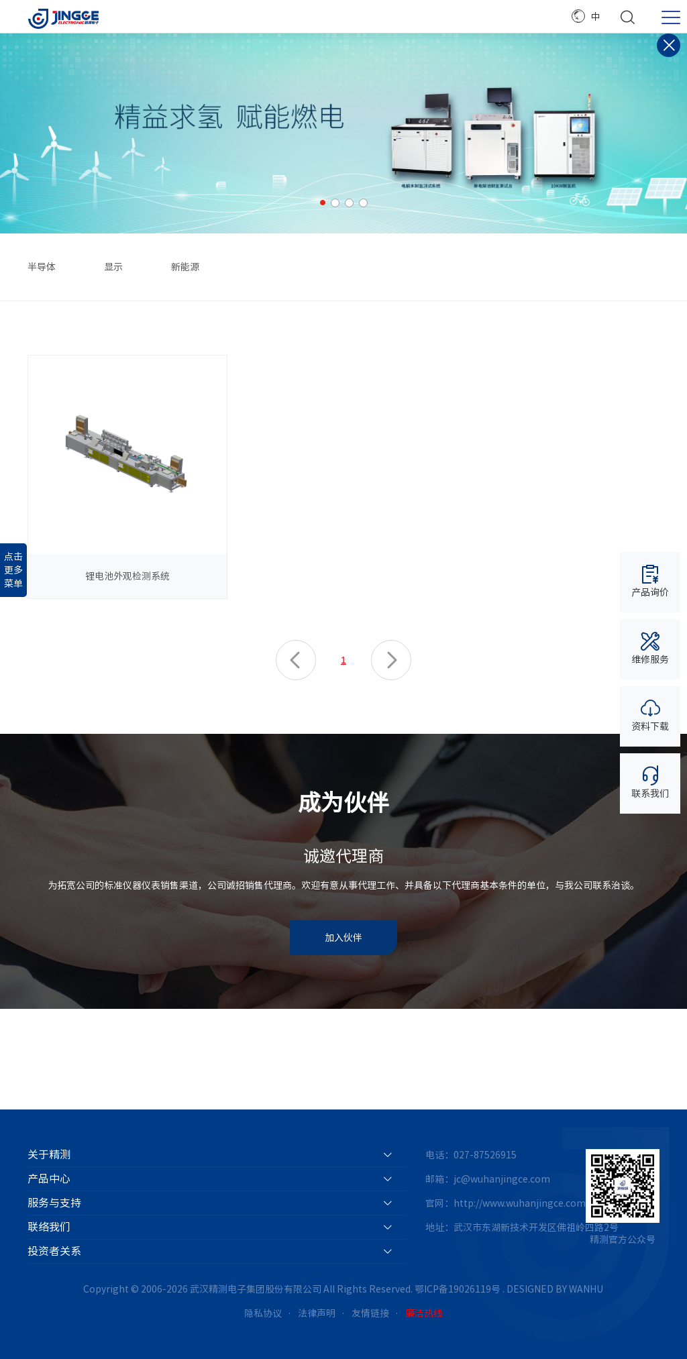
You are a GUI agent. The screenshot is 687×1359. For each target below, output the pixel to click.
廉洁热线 (424, 1313)
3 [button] (349, 203)
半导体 (42, 267)
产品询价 (650, 580)
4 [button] (363, 203)
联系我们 (650, 781)
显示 (113, 267)
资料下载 (650, 714)
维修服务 (650, 647)
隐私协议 (263, 1313)
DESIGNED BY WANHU (555, 1289)
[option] (343, 133)
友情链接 (370, 1313)
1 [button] (322, 202)
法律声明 (316, 1313)
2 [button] (335, 203)
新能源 (185, 267)
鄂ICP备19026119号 (457, 1289)
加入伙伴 (343, 937)
